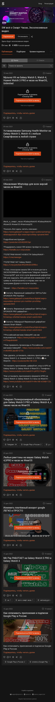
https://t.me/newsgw (12, 257)
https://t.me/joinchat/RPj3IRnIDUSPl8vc (20, 265)
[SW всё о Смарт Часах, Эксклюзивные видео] (4, 22)
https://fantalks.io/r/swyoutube (16, 250)
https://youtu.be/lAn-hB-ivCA (24, 361)
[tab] (7, 51)
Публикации (7, 51)
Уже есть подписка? (27, 105)
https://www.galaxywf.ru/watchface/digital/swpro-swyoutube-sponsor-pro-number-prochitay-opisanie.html (25, 301)
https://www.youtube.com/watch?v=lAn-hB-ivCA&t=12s (27, 381)
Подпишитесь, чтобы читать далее (19, 113)
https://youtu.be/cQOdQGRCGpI (17, 242)
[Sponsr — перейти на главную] (8, 3)
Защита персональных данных (27, 699)
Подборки (21, 51)
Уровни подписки (37, 51)
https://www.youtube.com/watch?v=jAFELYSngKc (24, 371)
